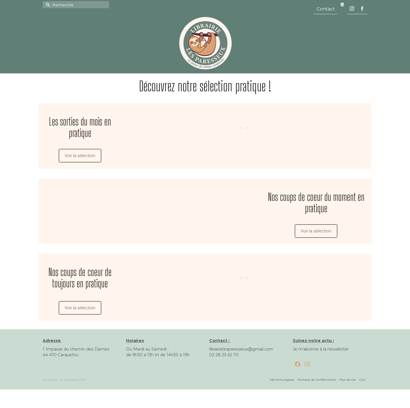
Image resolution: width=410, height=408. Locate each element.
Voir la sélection (80, 155)
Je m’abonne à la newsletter (321, 349)
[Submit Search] (47, 4)
